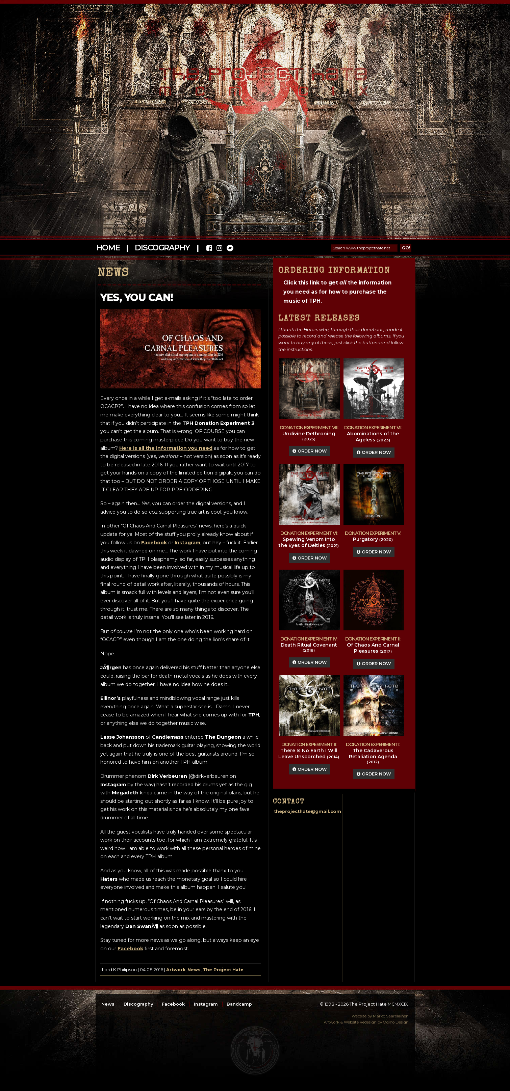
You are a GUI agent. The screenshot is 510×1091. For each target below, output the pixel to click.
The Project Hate (223, 969)
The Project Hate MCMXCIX (254, 77)
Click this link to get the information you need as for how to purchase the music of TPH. (337, 291)
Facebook (130, 949)
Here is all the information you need (165, 448)
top (255, 1050)
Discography (162, 247)
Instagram (206, 1004)
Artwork (175, 969)
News (194, 969)
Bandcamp (239, 1004)
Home (108, 247)
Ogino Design (396, 1022)
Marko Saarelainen (391, 1016)
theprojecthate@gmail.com (307, 811)
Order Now (309, 451)
